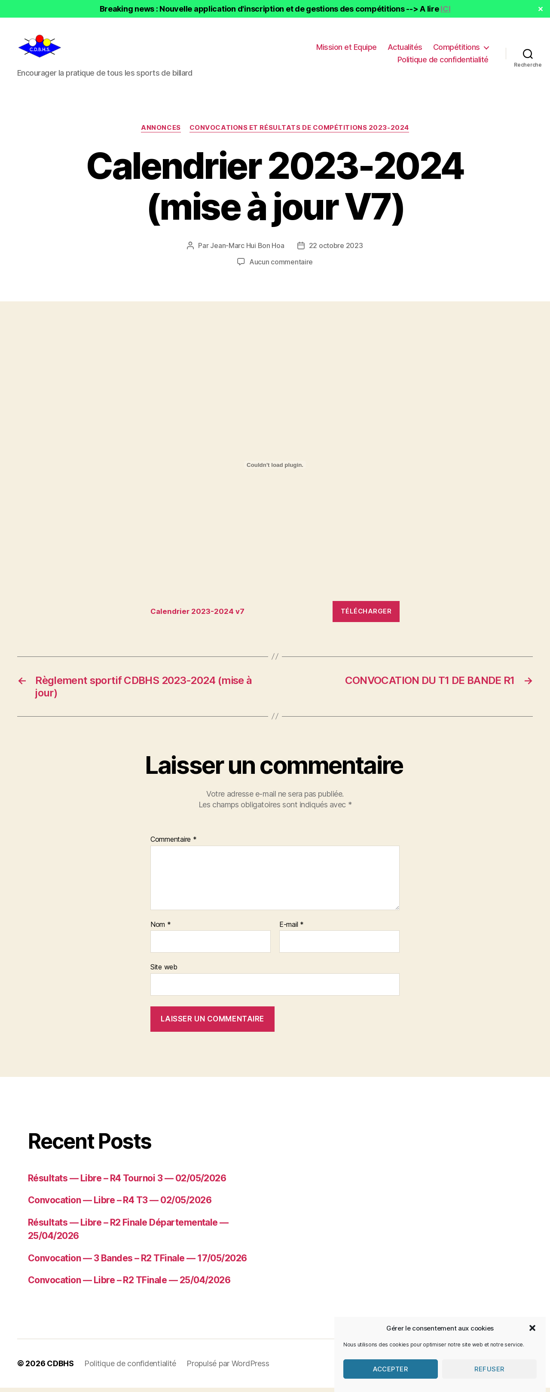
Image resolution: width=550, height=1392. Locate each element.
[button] (532, 1348)
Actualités (405, 49)
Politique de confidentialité (443, 61)
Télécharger (366, 615)
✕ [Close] (541, 9)
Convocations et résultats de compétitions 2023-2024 (299, 132)
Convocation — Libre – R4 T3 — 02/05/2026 (119, 1204)
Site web (163, 971)
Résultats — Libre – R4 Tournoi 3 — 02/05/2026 (127, 1182)
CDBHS (60, 1367)
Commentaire (173, 844)
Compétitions (456, 49)
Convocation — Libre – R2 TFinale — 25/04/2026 (129, 1284)
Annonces (160, 132)
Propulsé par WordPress (227, 1367)
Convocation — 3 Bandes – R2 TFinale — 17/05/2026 (137, 1262)
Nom (160, 929)
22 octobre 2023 (336, 249)
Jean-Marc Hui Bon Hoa (247, 249)
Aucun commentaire (281, 266)
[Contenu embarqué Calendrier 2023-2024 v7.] (275, 469)
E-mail (291, 929)
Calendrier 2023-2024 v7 (197, 615)
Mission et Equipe (346, 49)
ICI (445, 8)
